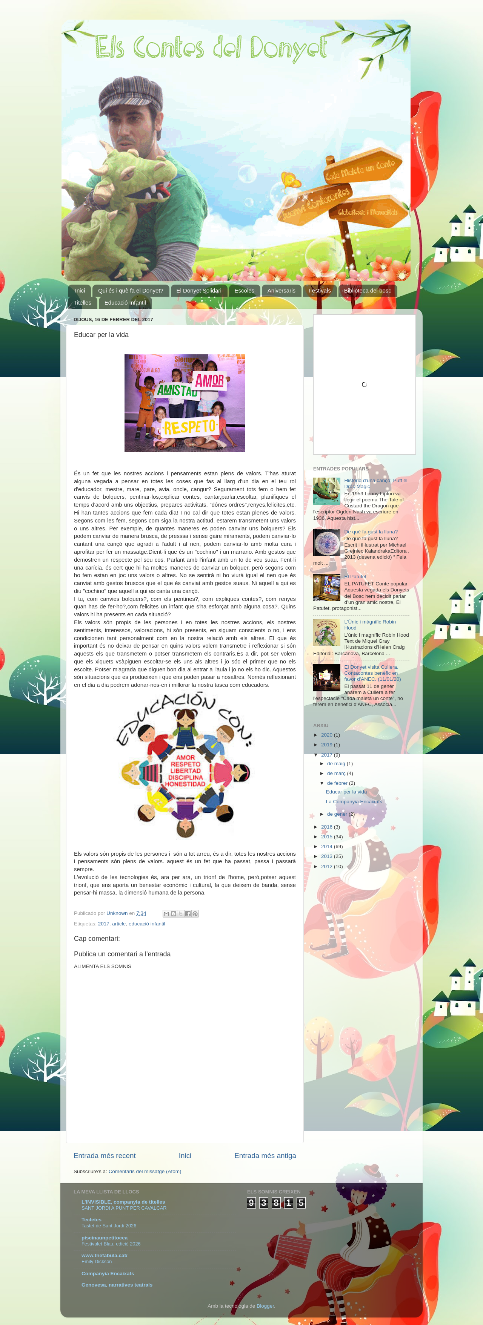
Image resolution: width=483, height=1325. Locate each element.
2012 (327, 866)
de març (337, 773)
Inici (80, 290)
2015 (327, 836)
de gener (338, 814)
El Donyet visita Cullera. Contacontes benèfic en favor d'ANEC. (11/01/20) (372, 673)
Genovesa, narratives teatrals (117, 1285)
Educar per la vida (346, 792)
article (119, 924)
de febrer (338, 783)
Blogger (265, 1306)
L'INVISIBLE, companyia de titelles (123, 1202)
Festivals (320, 290)
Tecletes (92, 1219)
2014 (327, 846)
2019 (327, 745)
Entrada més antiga (265, 1156)
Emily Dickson (97, 1261)
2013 (327, 856)
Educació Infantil (125, 302)
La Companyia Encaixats (354, 801)
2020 (327, 735)
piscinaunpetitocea (105, 1238)
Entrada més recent (105, 1156)
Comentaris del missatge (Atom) (145, 1171)
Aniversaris (281, 290)
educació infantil (147, 924)
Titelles (82, 302)
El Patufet (355, 576)
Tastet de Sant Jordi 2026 (109, 1225)
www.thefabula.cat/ (105, 1255)
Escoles (245, 290)
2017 (103, 924)
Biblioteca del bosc (367, 290)
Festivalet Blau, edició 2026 (111, 1244)
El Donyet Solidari (199, 290)
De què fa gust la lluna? (371, 532)
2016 (327, 827)
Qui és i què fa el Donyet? (130, 290)
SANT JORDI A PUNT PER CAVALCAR (124, 1208)
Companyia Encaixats (108, 1273)
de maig (337, 763)
